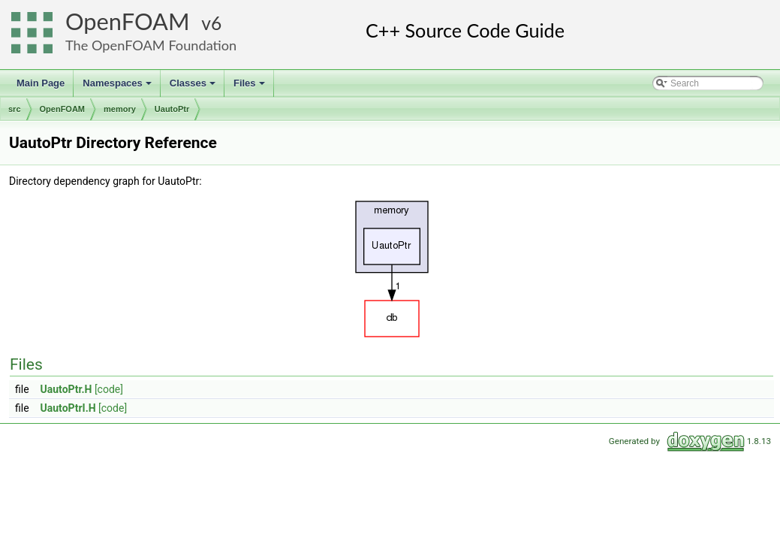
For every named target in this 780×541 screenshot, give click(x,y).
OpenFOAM (127, 21)
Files (250, 87)
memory (120, 108)
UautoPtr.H (66, 389)
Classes (194, 87)
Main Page (41, 83)
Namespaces (118, 87)
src (14, 108)
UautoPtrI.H (68, 408)
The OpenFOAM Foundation (150, 45)
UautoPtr (172, 108)
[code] (109, 389)
